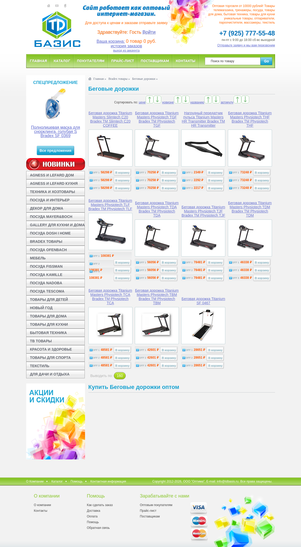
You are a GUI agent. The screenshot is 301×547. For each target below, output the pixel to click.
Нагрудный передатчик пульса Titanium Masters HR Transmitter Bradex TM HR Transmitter (203, 119)
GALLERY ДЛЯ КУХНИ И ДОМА (57, 225)
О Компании (35, 481)
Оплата (92, 516)
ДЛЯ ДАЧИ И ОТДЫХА (50, 374)
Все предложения (55, 150)
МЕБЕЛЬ (38, 258)
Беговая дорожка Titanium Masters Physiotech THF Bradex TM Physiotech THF (250, 119)
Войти (149, 32)
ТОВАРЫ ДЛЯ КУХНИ (49, 324)
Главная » (99, 79)
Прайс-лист (122, 60)
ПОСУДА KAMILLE (46, 275)
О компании (42, 505)
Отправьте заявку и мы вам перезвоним (246, 45)
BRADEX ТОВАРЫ (46, 241)
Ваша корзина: (110, 41)
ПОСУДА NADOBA (46, 283)
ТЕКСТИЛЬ (40, 366)
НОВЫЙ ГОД (41, 308)
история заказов (126, 46)
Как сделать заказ (100, 505)
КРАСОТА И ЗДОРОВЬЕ (51, 349)
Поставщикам (155, 60)
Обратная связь (98, 528)
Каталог (62, 60)
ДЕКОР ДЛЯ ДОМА (46, 208)
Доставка (93, 511)
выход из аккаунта (126, 50)
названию (197, 102)
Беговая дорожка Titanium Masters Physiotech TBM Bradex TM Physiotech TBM (157, 296)
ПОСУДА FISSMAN (46, 266)
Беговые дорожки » (145, 79)
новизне (168, 102)
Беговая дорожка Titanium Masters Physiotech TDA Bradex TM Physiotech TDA (157, 209)
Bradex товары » (119, 79)
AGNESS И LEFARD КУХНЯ (54, 183)
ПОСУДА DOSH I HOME (50, 233)
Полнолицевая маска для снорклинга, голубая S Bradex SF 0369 (55, 131)
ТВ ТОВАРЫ (41, 341)
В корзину (122, 172)
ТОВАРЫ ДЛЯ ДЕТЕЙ (49, 299)
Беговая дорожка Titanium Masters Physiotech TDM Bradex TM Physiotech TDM (250, 209)
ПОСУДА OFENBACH (48, 250)
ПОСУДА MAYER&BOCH (51, 217)
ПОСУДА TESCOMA (47, 291)
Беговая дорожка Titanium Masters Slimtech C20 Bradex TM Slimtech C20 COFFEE (110, 119)
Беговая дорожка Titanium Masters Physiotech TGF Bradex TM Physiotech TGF (157, 119)
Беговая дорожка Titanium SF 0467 (203, 301)
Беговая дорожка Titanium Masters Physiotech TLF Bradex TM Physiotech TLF (110, 204)
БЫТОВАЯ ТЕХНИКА (48, 333)
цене (142, 102)
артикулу (227, 102)
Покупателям (90, 60)
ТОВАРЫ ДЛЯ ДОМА (48, 316)
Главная (38, 60)
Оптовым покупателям (156, 505)
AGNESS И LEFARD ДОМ (52, 175)
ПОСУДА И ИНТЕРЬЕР (50, 200)
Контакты (185, 60)
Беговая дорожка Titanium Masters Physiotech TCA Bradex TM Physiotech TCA (110, 296)
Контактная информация (108, 481)
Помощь (76, 481)
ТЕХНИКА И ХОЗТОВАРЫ (52, 192)
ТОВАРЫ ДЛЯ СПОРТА (50, 358)
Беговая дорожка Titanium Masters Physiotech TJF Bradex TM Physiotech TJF (203, 211)
